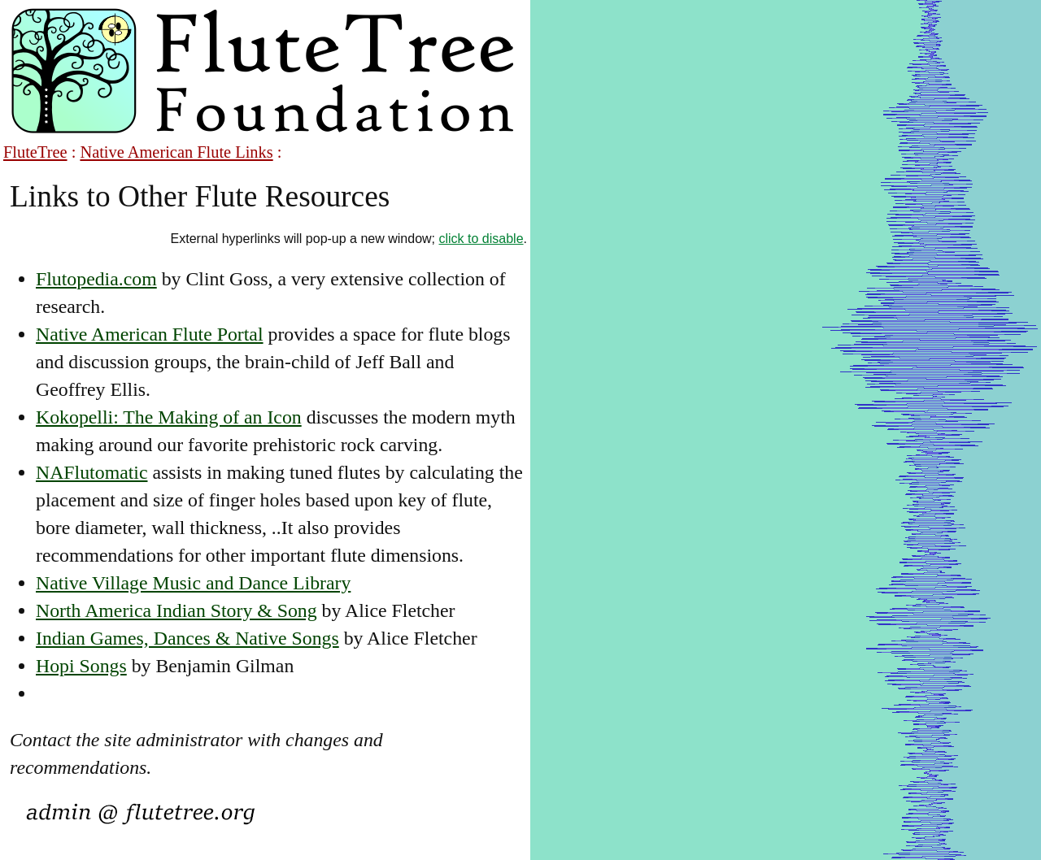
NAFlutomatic (91, 472)
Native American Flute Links (176, 152)
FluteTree (35, 152)
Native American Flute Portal (150, 334)
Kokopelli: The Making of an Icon (169, 417)
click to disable (481, 238)
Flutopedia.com (96, 278)
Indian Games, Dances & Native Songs (187, 638)
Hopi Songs (81, 665)
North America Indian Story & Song (176, 610)
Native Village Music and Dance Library (193, 582)
